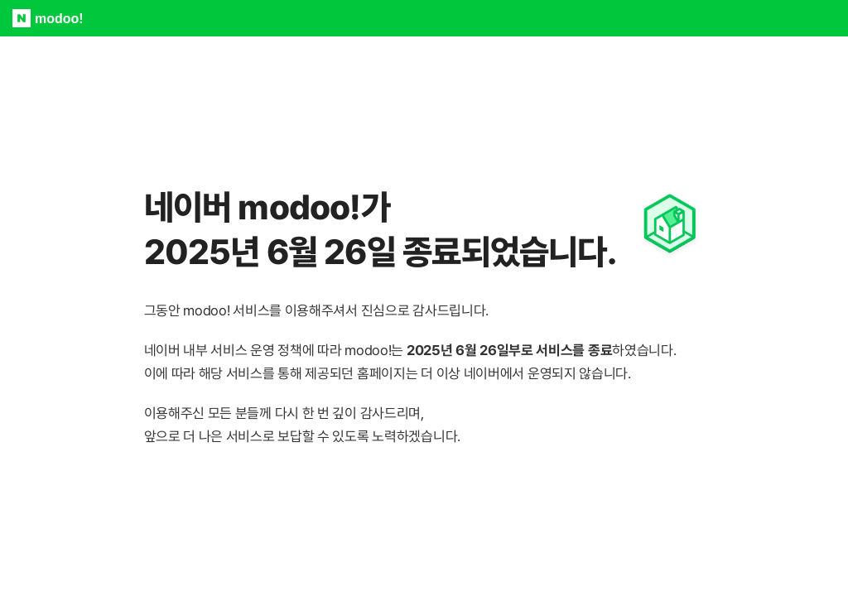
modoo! (59, 19)
